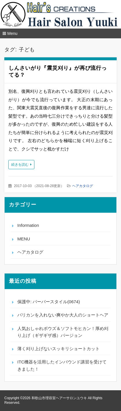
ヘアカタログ (82, 186)
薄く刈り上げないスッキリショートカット (58, 348)
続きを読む (20, 165)
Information (28, 225)
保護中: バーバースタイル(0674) (48, 301)
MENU (23, 238)
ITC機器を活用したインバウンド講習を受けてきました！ (62, 365)
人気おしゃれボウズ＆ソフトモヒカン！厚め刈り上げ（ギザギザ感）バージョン (62, 332)
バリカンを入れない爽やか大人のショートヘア (62, 314)
